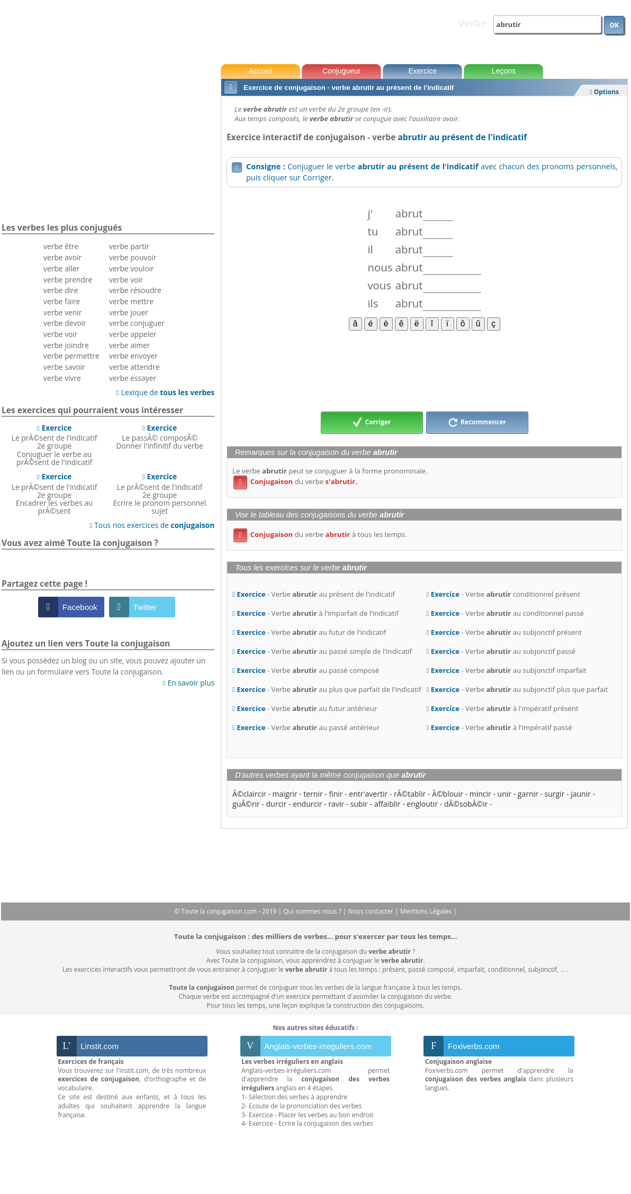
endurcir (307, 804)
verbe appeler (132, 334)
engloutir (422, 804)
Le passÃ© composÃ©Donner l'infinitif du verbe (159, 437)
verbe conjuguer (137, 323)
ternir (312, 794)
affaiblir (387, 804)
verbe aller (61, 268)
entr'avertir (368, 794)
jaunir (581, 794)
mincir (480, 794)
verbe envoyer (133, 356)
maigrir (285, 794)
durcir (276, 804)
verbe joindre (66, 345)
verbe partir (129, 246)
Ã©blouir (447, 794)
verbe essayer (132, 378)
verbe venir (62, 312)
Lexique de (165, 392)
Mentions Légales (426, 911)
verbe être (60, 246)
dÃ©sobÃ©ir (466, 804)
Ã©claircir (249, 794)
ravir (336, 804)
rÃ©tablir (410, 794)
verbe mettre (131, 301)
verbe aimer (129, 345)
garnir (528, 794)
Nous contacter (371, 911)
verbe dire (60, 290)
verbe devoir (64, 323)
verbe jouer (128, 312)
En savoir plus (188, 683)
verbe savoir (64, 367)
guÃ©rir (246, 804)
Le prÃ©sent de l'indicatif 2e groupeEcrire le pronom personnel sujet (159, 493)
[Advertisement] (424, 370)
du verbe (295, 481)
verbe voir (60, 334)
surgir (555, 794)
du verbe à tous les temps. (320, 534)
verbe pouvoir (133, 257)
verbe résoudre (135, 290)
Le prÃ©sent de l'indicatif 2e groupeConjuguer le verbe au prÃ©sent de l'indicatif (54, 445)
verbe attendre (134, 367)
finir (335, 794)
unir (504, 794)
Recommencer (477, 423)
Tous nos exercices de (152, 525)
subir (359, 804)
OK (614, 25)
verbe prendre (67, 280)
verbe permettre (71, 356)
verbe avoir (62, 257)
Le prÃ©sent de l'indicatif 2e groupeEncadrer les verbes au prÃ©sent (54, 493)
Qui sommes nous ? (313, 911)
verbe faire (61, 301)
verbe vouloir (131, 268)
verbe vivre (62, 378)
